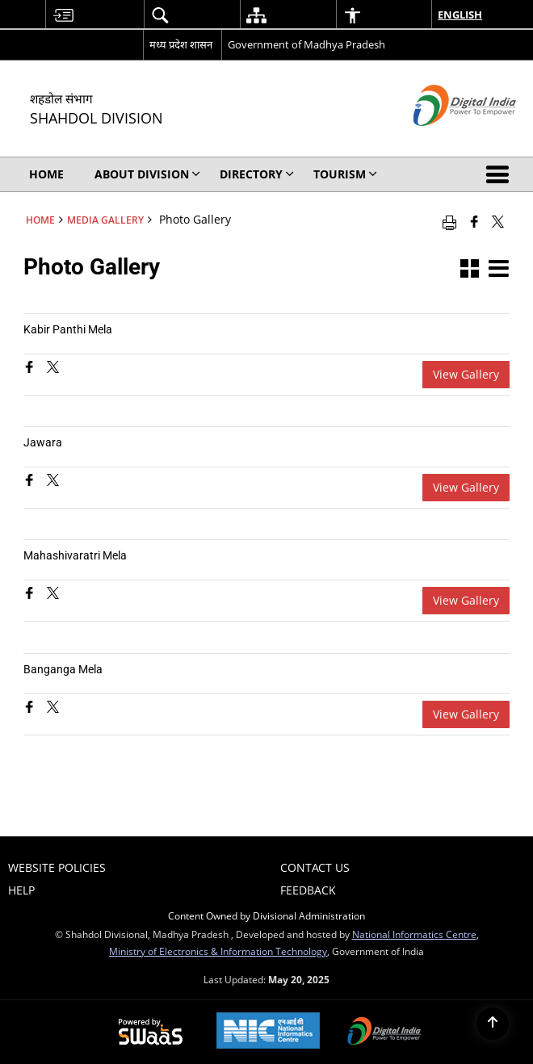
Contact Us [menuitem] (315, 867)
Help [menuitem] (21, 890)
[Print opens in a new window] (449, 221)
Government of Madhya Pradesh (306, 44)
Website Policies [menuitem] (57, 867)
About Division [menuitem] (147, 174)
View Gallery (466, 374)
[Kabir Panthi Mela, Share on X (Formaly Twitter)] (53, 368)
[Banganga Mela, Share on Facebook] (31, 708)
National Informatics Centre (414, 934)
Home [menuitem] (46, 174)
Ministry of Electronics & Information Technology (218, 951)
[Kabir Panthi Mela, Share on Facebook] (31, 368)
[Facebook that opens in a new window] (474, 221)
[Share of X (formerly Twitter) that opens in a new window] (498, 221)
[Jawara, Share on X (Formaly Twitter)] (53, 481)
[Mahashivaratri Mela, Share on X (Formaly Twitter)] (53, 594)
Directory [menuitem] (257, 174)
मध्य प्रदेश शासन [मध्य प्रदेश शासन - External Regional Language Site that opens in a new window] (180, 44)
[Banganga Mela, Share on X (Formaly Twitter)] (53, 708)
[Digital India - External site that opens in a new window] (444, 139)
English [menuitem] (460, 14)
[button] (500, 174)
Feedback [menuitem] (308, 890)
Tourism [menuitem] (345, 174)
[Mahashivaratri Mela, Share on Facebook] (31, 594)
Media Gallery (105, 219)
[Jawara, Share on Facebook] (31, 481)
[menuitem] (63, 15)
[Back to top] (492, 1023)
